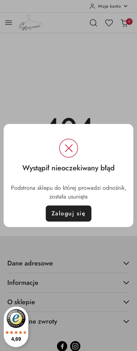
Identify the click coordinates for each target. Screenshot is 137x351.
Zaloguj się (69, 213)
